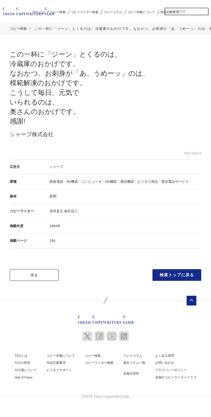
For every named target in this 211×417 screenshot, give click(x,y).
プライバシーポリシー (171, 368)
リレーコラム (113, 12)
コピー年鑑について (141, 12)
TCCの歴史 (23, 361)
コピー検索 (57, 12)
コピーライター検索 (84, 12)
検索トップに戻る (177, 273)
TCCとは (21, 354)
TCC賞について (26, 368)
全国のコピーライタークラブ (175, 375)
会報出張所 (131, 372)
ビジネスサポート (59, 368)
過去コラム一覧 (134, 361)
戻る (34, 273)
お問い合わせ (164, 361)
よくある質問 (164, 354)
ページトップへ (191, 299)
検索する (205, 11)
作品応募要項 (56, 361)
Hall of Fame (24, 375)
